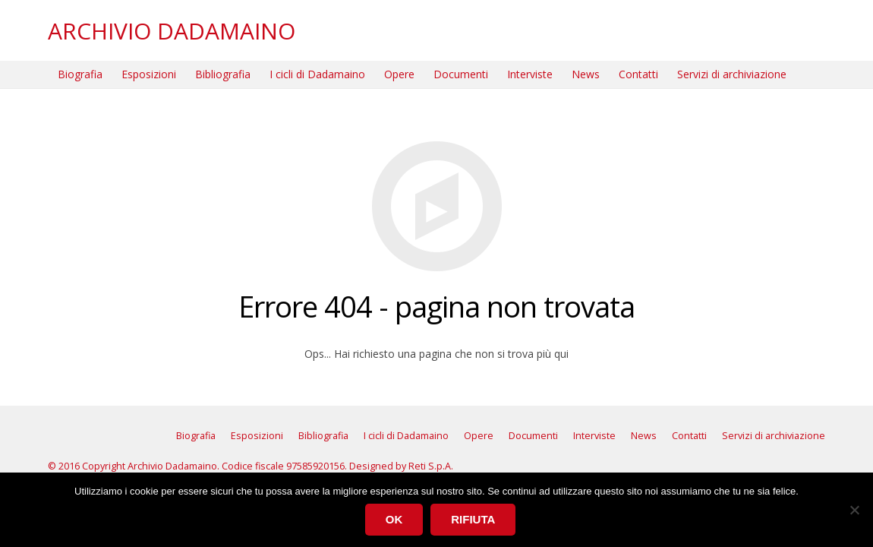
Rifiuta (473, 519)
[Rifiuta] (854, 509)
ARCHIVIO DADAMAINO (171, 30)
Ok (394, 519)
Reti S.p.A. (430, 466)
